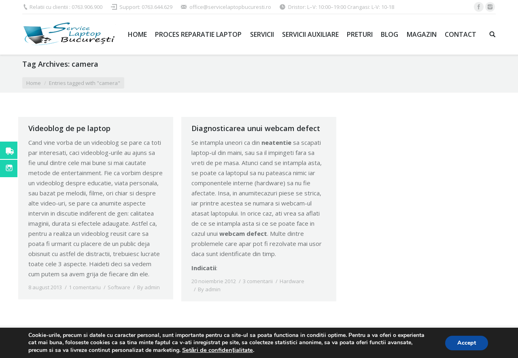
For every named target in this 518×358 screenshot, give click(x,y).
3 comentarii (258, 281)
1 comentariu (85, 287)
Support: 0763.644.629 (145, 7)
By (148, 287)
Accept (466, 343)
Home (33, 83)
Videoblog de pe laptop (69, 128)
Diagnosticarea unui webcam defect (255, 128)
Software (119, 287)
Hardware (292, 281)
